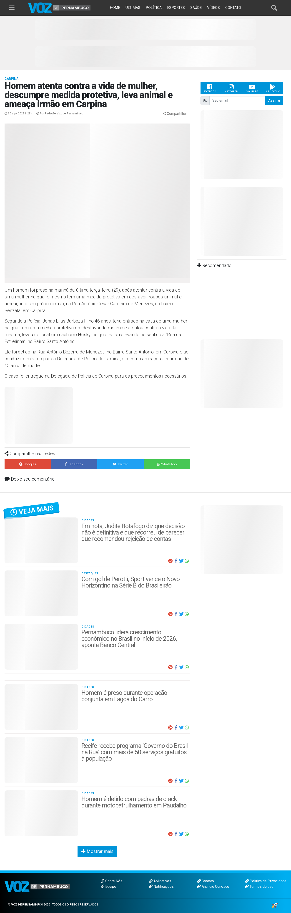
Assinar (274, 100)
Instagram (231, 88)
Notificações (161, 886)
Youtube (252, 88)
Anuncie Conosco (213, 886)
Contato (205, 881)
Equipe (108, 886)
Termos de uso (259, 886)
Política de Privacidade (265, 881)
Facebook (209, 88)
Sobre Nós (111, 881)
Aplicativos (160, 881)
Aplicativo (273, 88)
